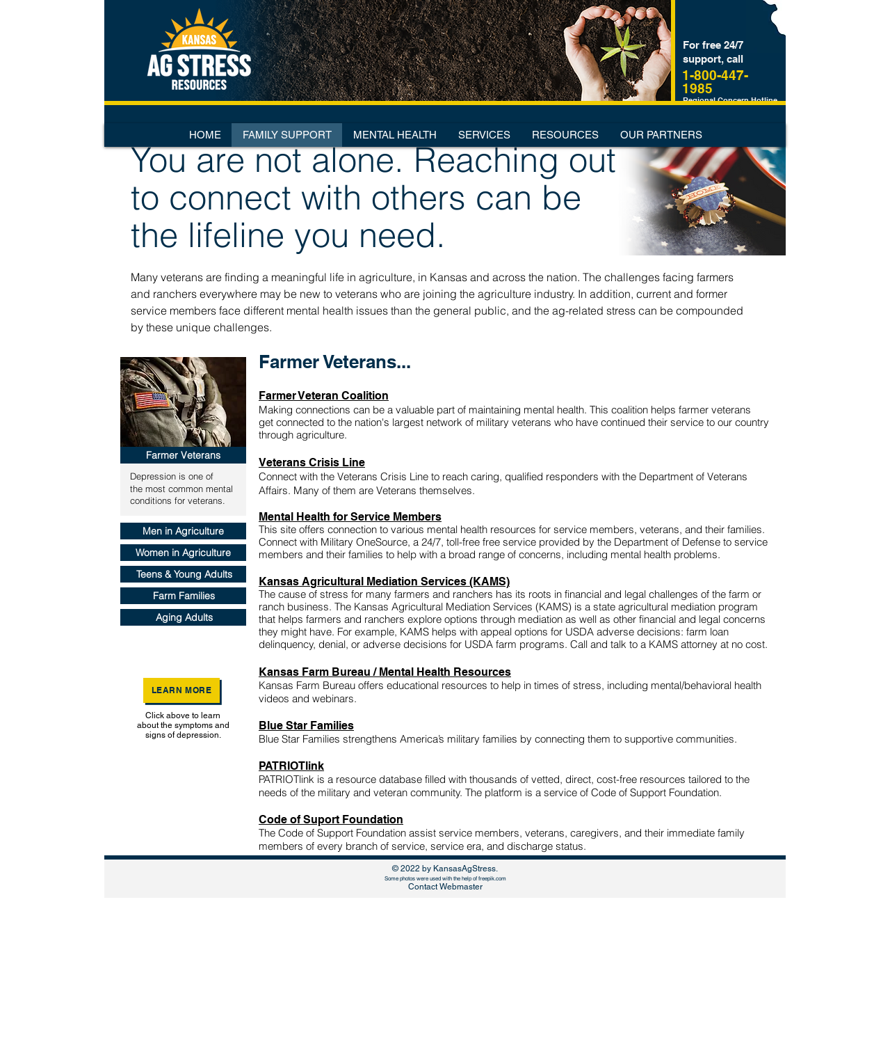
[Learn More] (181, 690)
